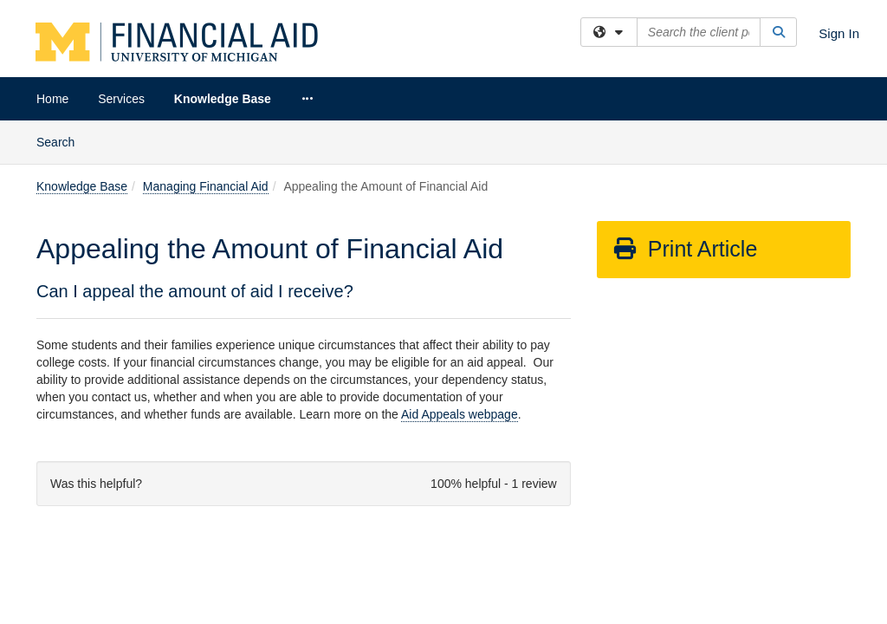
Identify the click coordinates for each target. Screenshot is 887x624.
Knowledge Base (222, 99)
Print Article (685, 128)
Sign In (839, 33)
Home (52, 99)
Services (121, 99)
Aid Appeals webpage (459, 294)
